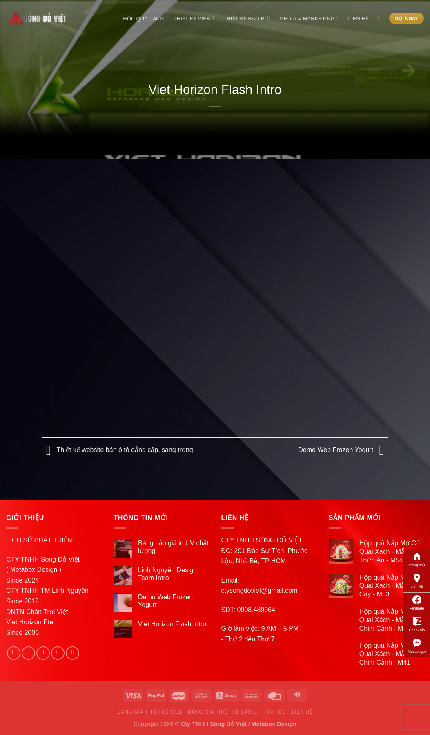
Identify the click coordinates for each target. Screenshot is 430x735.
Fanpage (417, 602)
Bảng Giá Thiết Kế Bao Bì (223, 712)
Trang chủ (416, 559)
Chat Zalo (417, 624)
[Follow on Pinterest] (72, 653)
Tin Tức (275, 712)
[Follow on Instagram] (28, 653)
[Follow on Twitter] (43, 653)
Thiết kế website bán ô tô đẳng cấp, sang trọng (117, 449)
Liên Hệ (416, 580)
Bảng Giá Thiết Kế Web (150, 712)
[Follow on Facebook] (13, 653)
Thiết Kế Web (194, 18)
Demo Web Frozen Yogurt (343, 449)
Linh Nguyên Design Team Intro (167, 574)
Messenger (417, 645)
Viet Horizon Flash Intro (172, 624)
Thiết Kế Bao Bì (246, 18)
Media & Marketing (309, 18)
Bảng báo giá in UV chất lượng (173, 547)
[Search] (381, 18)
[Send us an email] (58, 653)
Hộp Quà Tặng (143, 19)
